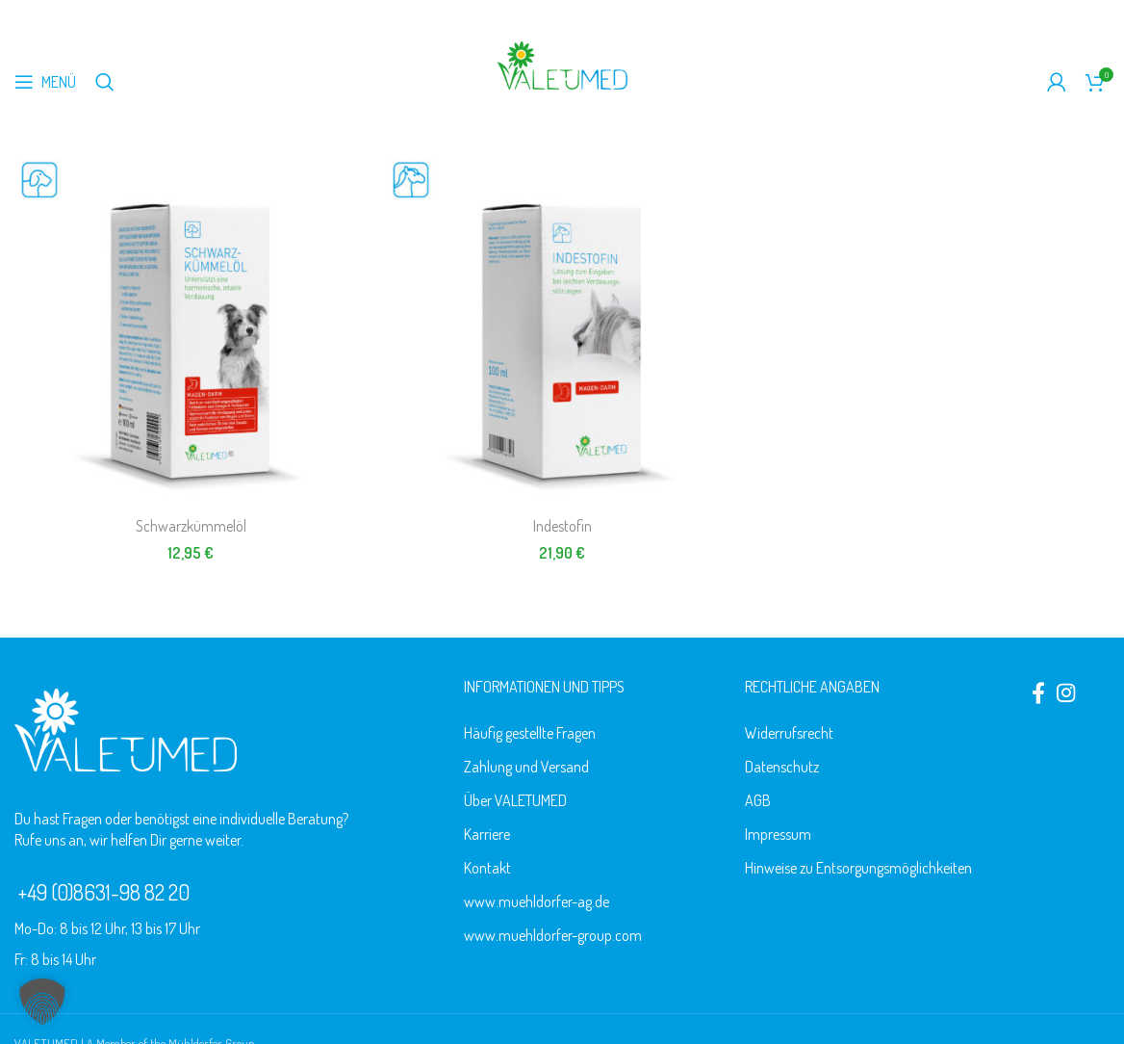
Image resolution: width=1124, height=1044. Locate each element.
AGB (758, 800)
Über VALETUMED (515, 800)
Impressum (778, 834)
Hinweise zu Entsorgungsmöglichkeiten (858, 867)
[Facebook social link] (1038, 692)
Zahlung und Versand (526, 766)
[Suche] (105, 82)
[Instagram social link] (1066, 692)
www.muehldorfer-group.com (553, 935)
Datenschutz (782, 766)
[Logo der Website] (562, 63)
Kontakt (487, 867)
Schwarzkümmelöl (191, 525)
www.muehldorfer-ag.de (536, 901)
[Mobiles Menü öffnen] (45, 82)
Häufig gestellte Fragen (530, 733)
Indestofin (562, 525)
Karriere (487, 834)
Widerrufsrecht (789, 733)
